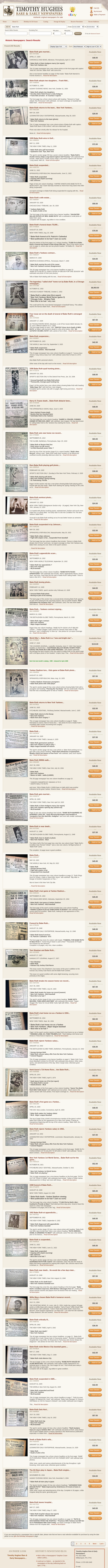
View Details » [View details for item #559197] (95, 866)
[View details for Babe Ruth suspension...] (17, 352)
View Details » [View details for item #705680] (95, 444)
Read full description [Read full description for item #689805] (55, 1433)
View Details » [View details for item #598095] (95, 91)
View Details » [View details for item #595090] (95, 620)
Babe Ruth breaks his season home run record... (50, 981)
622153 (36, 1472)
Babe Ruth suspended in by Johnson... (46, 524)
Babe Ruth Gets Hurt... (39, 1409)
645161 (36, 893)
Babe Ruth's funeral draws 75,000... (44, 225)
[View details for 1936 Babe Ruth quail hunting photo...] (17, 395)
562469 (36, 762)
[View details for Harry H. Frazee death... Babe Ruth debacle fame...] (17, 427)
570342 (36, 828)
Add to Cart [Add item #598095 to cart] (95, 96)
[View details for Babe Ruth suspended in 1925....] (17, 1395)
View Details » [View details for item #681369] (95, 1113)
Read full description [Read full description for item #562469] (69, 789)
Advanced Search (95, 33)
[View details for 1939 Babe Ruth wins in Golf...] (17, 154)
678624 (36, 1349)
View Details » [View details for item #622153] (95, 1481)
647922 (36, 1214)
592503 (36, 1441)
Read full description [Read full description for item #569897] (70, 363)
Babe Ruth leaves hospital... (41, 1502)
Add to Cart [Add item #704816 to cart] (95, 240)
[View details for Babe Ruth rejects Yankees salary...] (17, 1057)
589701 (36, 1321)
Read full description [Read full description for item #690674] (36, 818)
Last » (102, 1544)
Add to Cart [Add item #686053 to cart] (95, 154)
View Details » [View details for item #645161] (95, 902)
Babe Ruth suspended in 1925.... (43, 1379)
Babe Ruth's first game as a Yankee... (45, 1102)
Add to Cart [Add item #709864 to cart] (95, 1286)
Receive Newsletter (77, 21)
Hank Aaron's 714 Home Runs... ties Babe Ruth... (50, 1070)
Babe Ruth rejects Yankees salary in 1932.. (47, 1129)
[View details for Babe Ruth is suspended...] (17, 1256)
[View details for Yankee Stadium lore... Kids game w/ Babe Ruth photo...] (17, 696)
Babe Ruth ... (35, 731)
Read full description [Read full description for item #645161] (36, 913)
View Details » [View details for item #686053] (95, 149)
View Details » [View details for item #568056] (95, 1390)
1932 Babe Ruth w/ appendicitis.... (44, 1213)
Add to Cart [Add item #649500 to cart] (95, 598)
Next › (95, 1544)
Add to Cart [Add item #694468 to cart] (95, 1085)
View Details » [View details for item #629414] (95, 742)
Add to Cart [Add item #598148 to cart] (95, 540)
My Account (98, 11)
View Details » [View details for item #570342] (95, 837)
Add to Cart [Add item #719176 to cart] (95, 384)
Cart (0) (96, 8)
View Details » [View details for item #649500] (95, 593)
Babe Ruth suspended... (39, 165)
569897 (36, 338)
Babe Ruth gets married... (40, 52)
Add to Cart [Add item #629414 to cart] (95, 747)
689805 (36, 1411)
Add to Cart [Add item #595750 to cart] (95, 181)
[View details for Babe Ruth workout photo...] (17, 514)
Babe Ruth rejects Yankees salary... (44, 1041)
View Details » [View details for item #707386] (95, 292)
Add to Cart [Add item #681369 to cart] (95, 1118)
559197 (36, 857)
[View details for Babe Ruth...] (17, 871)
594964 (36, 1043)
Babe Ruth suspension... (40, 336)
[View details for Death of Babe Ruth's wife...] (17, 1456)
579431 (36, 704)
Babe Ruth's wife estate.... (40, 198)
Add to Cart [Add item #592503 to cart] (95, 1455)
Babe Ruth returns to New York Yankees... (47, 702)
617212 (36, 1504)
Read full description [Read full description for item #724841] (77, 653)
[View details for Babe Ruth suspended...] (17, 181)
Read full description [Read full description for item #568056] (41, 1404)
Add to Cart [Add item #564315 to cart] (95, 1174)
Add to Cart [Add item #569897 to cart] (95, 352)
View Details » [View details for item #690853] (95, 1308)
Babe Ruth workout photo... (41, 497)
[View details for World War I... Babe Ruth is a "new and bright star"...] (17, 664)
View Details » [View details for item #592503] (95, 1450)
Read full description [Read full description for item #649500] (46, 604)
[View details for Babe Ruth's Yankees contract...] (17, 269)
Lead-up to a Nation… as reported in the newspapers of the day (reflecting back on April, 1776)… (51, 1563)
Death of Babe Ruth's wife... (41, 1439)
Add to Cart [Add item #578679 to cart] (95, 1145)
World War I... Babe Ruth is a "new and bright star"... (51, 638)
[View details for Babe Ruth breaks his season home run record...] (17, 1007)
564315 (36, 1162)
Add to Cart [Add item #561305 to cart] (95, 123)
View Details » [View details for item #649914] (95, 1250)
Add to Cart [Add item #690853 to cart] (95, 1313)
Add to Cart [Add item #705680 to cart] (95, 449)
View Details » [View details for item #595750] (95, 176)
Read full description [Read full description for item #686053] (53, 160)
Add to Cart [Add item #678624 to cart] (95, 1363)
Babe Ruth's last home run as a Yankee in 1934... (50, 1013)
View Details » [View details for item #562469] (95, 771)
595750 (36, 167)
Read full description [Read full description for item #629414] (40, 755)
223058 (36, 952)
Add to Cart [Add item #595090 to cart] (95, 625)
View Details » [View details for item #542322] (95, 508)
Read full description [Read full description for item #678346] (75, 331)
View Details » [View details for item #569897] (95, 347)
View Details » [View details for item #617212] (95, 1513)
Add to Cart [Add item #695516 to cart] (95, 481)
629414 (36, 733)
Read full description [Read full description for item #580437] (65, 277)
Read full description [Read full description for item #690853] (61, 1312)
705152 (36, 925)
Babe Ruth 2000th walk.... (40, 760)
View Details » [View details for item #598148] (95, 535)
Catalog (45, 21)
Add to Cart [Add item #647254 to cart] (95, 997)
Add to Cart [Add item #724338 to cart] (95, 417)
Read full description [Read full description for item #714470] (63, 1207)
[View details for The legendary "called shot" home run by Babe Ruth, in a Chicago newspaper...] (17, 308)
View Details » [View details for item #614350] (95, 564)
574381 (36, 54)
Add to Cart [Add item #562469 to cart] (95, 776)
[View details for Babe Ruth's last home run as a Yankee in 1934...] (17, 1029)
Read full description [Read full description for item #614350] (50, 577)
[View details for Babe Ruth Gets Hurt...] (17, 1426)
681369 (36, 1104)
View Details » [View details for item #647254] (95, 992)
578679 (36, 1131)
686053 (36, 140)
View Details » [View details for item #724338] (95, 412)
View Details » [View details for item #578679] (95, 1140)
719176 (36, 370)
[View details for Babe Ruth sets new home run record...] (17, 459)
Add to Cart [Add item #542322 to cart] (95, 513)
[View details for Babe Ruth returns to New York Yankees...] (17, 719)
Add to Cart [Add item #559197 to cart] (95, 871)
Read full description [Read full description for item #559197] (38, 886)
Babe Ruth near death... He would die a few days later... (52, 1270)
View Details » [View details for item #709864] (95, 1281)
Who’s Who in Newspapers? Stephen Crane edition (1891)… (52, 1557)
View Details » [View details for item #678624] (95, 1357)
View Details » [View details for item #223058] (95, 961)
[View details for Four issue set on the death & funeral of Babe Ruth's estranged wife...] (17, 330)
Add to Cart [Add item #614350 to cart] (95, 569)
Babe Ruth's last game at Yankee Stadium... (48, 891)
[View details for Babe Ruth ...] (17, 747)
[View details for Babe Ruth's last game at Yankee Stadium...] (17, 917)
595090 (36, 611)
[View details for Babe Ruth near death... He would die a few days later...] (17, 1286)
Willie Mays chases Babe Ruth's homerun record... (50, 1297)
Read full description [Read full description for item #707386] (58, 306)
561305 (36, 109)
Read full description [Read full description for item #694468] (77, 1092)
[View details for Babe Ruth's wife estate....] (17, 214)
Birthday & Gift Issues (31, 21)
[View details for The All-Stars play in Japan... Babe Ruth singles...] (17, 1496)
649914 (36, 1241)
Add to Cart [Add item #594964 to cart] (95, 1057)
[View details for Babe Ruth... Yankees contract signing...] (17, 625)
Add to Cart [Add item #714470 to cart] (95, 1201)
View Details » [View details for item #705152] (95, 934)
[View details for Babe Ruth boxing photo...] (17, 598)
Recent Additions (93, 21)
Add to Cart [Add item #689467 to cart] (95, 213)
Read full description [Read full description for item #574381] (50, 75)
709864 (36, 1272)
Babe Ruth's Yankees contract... (43, 253)
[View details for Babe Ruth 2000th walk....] (17, 776)
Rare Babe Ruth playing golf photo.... (45, 465)
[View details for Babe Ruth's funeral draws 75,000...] (17, 241)
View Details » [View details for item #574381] (95, 63)
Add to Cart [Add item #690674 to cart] (95, 810)
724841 (36, 640)
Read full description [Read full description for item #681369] (36, 1124)
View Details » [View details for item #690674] (95, 805)
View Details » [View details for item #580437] (95, 264)
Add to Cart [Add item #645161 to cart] (95, 907)
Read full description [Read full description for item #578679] (48, 1153)
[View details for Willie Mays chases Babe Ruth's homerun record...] (17, 1313)
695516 (36, 467)
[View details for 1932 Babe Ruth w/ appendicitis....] (17, 1229)
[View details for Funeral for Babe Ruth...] (17, 939)
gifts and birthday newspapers (24, 1536)
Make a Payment (99, 15)
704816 (36, 227)
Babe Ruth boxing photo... (40, 582)
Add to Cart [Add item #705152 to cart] (95, 939)
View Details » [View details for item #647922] (95, 1223)
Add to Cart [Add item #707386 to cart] (95, 297)
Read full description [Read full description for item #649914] (47, 1265)
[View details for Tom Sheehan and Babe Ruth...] (17, 966)
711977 (36, 1015)
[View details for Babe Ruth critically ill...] (17, 1336)
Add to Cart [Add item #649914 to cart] (95, 1255)
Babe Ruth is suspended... (40, 1240)
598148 (36, 526)
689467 (36, 199)
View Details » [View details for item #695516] (95, 476)
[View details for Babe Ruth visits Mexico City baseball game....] (17, 1373)
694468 (36, 1071)
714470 (36, 1187)
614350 (36, 555)
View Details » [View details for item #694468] (95, 1080)
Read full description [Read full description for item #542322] (41, 519)
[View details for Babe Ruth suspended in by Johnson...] (17, 541)
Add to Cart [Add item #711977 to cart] (95, 1029)
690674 (36, 796)
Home (5, 21)
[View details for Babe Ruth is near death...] (17, 843)
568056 (36, 1381)
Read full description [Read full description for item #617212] (58, 1524)
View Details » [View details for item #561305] (95, 118)
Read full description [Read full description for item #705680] (70, 455)
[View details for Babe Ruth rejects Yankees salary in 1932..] (17, 1145)
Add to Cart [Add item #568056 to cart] (95, 1395)
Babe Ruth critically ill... (39, 1320)
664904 (36, 672)
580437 (36, 255)
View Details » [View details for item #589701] (95, 1330)
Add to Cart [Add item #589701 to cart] (95, 1335)
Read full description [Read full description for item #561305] (44, 133)
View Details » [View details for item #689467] (95, 208)
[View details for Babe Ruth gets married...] (17, 68)
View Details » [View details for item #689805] (95, 1420)
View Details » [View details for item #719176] (95, 379)
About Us (15, 21)
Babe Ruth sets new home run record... (46, 433)
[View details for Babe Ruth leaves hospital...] (17, 1528)
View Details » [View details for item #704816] (95, 235)
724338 (36, 403)
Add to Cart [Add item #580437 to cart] (95, 269)
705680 (36, 435)
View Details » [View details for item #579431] (95, 713)
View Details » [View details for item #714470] (95, 1196)
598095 (36, 82)
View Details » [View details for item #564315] (95, 1169)
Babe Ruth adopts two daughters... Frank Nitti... (49, 81)
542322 (36, 499)
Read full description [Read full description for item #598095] (45, 102)
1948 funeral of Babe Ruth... (41, 1185)
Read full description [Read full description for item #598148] (38, 548)
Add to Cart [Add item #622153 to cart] (95, 1486)
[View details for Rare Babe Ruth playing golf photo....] (17, 491)
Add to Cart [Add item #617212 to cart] (95, 1518)
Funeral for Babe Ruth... (39, 923)
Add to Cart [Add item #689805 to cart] (95, 1425)
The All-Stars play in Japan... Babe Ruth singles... (50, 1470)
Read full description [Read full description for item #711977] (61, 1036)
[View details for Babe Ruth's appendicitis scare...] (17, 569)
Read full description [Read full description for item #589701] (70, 1342)
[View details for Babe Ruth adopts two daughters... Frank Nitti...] (17, 97)
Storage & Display (59, 21)
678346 (36, 318)
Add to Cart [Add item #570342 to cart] (95, 842)
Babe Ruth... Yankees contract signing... (46, 609)
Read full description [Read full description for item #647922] (51, 1234)
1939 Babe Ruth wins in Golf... (42, 138)
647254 (36, 983)
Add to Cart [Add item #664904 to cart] (95, 686)
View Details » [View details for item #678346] (95, 325)
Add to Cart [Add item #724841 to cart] (95, 654)
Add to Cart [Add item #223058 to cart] (95, 966)
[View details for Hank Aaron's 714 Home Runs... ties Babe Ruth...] (17, 1096)
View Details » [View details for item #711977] (95, 1024)
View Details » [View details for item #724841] (95, 649)
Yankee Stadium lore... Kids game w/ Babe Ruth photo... (53, 670)
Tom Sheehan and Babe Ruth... (42, 950)
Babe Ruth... (35, 855)
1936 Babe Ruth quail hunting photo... (45, 369)
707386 (36, 285)
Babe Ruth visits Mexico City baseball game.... (49, 1347)
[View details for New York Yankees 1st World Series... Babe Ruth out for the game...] (17, 1174)
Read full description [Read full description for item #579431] (38, 726)
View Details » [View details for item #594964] (95, 1052)
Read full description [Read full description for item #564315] (70, 1180)
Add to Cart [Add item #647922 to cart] (95, 1228)
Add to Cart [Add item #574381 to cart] (95, 68)
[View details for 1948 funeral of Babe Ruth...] (17, 1201)
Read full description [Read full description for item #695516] (42, 487)
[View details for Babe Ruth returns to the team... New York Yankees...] (17, 124)
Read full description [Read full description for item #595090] (40, 633)
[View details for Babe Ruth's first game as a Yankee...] (17, 1118)
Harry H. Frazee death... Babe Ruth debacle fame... (50, 401)
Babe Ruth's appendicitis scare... (43, 553)
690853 (36, 1299)
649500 (36, 584)
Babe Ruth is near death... (40, 826)
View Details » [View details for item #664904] (95, 681)
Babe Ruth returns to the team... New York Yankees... (51, 108)
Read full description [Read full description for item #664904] (71, 690)
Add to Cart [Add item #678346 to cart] (95, 330)
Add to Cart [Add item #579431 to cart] (95, 718)
